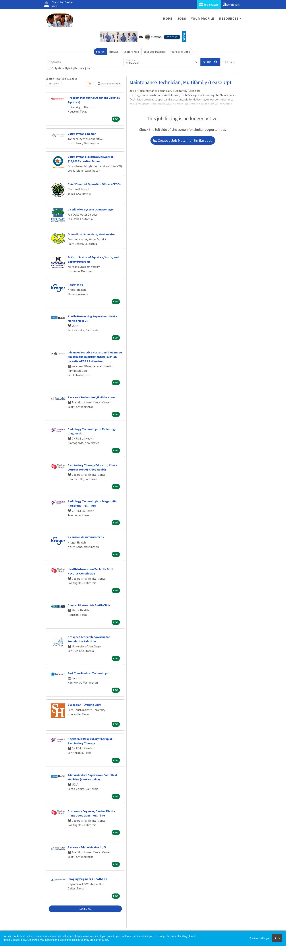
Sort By (53, 83)
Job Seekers (209, 4)
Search (100, 51)
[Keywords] (85, 62)
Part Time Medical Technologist (89, 673)
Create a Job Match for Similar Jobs (182, 140)
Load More (85, 909)
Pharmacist (75, 284)
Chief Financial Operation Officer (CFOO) (94, 184)
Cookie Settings (259, 938)
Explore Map (131, 51)
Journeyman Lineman (82, 134)
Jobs (181, 18)
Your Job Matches (155, 51)
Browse (114, 51)
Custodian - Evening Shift (84, 705)
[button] (229, 62)
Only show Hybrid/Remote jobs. (71, 68)
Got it (277, 938)
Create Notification (109, 83)
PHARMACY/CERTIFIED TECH (86, 537)
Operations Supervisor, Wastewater (91, 234)
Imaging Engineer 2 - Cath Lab (87, 879)
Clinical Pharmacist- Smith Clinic (89, 605)
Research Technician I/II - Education (91, 397)
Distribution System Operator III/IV (91, 209)
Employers (231, 4)
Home (167, 18)
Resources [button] (228, 18)
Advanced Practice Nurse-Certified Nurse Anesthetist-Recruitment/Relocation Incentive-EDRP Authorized (95, 357)
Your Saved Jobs (180, 51)
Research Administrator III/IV (87, 847)
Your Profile (202, 18)
